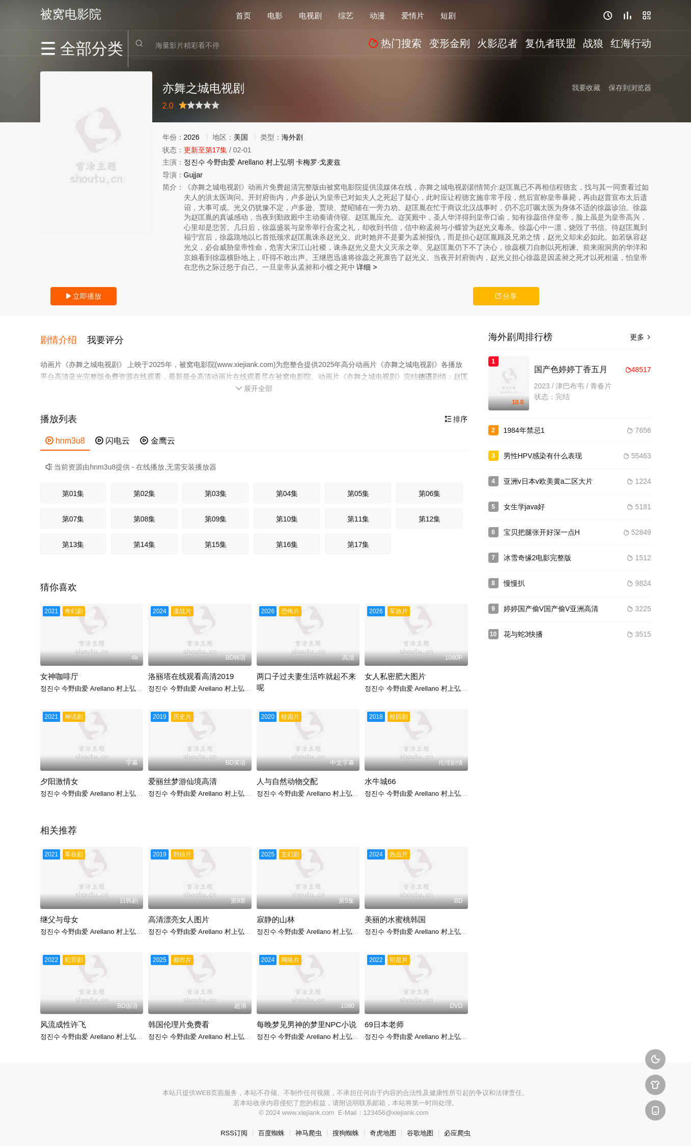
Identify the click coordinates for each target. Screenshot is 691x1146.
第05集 (358, 486)
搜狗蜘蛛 (346, 1125)
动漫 (377, 15)
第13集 (73, 537)
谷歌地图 (420, 1125)
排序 (456, 411)
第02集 (144, 486)
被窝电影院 (70, 14)
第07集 (73, 512)
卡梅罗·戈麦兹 (318, 162)
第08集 (144, 512)
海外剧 (292, 137)
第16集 (287, 537)
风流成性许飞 (63, 1017)
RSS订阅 (233, 1125)
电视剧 (310, 15)
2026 (192, 137)
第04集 (287, 486)
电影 (275, 15)
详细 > (366, 267)
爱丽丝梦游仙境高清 (182, 774)
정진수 (194, 162)
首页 (243, 15)
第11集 (358, 512)
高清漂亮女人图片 (178, 911)
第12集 (430, 512)
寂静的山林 (276, 911)
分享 (506, 296)
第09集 (216, 512)
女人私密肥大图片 (395, 668)
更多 (640, 337)
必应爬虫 (457, 1125)
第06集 (430, 486)
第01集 (73, 486)
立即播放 (83, 296)
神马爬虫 (308, 1125)
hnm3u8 (65, 433)
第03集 (216, 486)
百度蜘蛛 (271, 1125)
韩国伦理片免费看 (178, 1017)
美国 (241, 137)
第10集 (287, 512)
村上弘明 (280, 162)
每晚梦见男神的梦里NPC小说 (307, 1017)
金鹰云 (157, 433)
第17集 (358, 537)
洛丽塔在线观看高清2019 (191, 668)
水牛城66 (380, 774)
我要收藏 (586, 88)
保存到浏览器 (630, 88)
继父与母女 (59, 911)
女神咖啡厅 (59, 668)
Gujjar (193, 175)
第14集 (144, 537)
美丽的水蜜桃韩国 (395, 911)
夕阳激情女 (59, 774)
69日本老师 (384, 1017)
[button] (63, 336)
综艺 (345, 15)
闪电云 (112, 433)
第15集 (216, 537)
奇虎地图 (383, 1125)
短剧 (448, 15)
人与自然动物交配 (287, 774)
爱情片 (412, 15)
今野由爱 (221, 162)
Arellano (250, 162)
